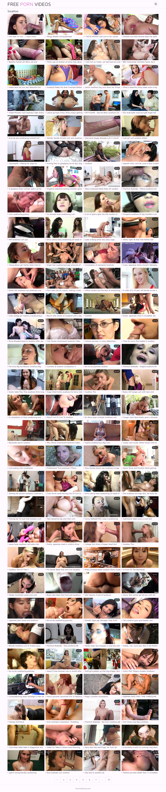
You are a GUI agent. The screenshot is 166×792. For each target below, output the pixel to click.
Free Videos (29, 4)
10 (109, 780)
